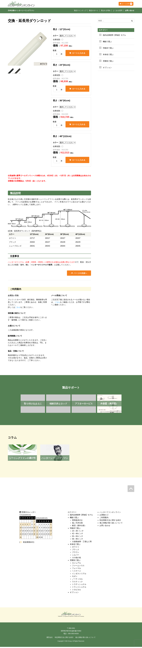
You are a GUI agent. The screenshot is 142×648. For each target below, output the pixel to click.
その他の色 (76, 559)
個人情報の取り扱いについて (111, 524)
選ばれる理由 (105, 10)
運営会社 (49, 638)
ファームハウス (78, 567)
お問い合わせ (129, 10)
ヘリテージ (76, 572)
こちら (17, 308)
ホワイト (75, 548)
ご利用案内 (104, 519)
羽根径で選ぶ (75, 529)
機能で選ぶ (74, 519)
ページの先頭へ (79, 274)
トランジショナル (79, 588)
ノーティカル (77, 580)
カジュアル (76, 564)
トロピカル (76, 591)
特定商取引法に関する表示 (110, 521)
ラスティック (77, 583)
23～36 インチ (78, 532)
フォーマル (76, 569)
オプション (107, 67)
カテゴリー (103, 30)
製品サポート (93, 10)
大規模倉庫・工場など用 (82, 543)
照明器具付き (77, 521)
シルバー (75, 556)
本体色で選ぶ (75, 545)
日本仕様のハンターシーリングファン (21, 10)
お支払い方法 (13, 297)
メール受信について (59, 297)
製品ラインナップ (80, 10)
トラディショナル (79, 585)
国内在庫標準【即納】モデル (114, 35)
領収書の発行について (17, 314)
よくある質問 (117, 10)
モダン (74, 577)
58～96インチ (77, 540)
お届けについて (14, 327)
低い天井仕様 (77, 524)
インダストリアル (79, 575)
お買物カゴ (104, 516)
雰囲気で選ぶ (75, 561)
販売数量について (15, 337)
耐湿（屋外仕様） (79, 527)
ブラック (75, 551)
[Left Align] (132, 20)
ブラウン (75, 553)
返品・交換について (16, 352)
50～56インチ (77, 537)
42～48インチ (77, 535)
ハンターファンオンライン (110, 513)
